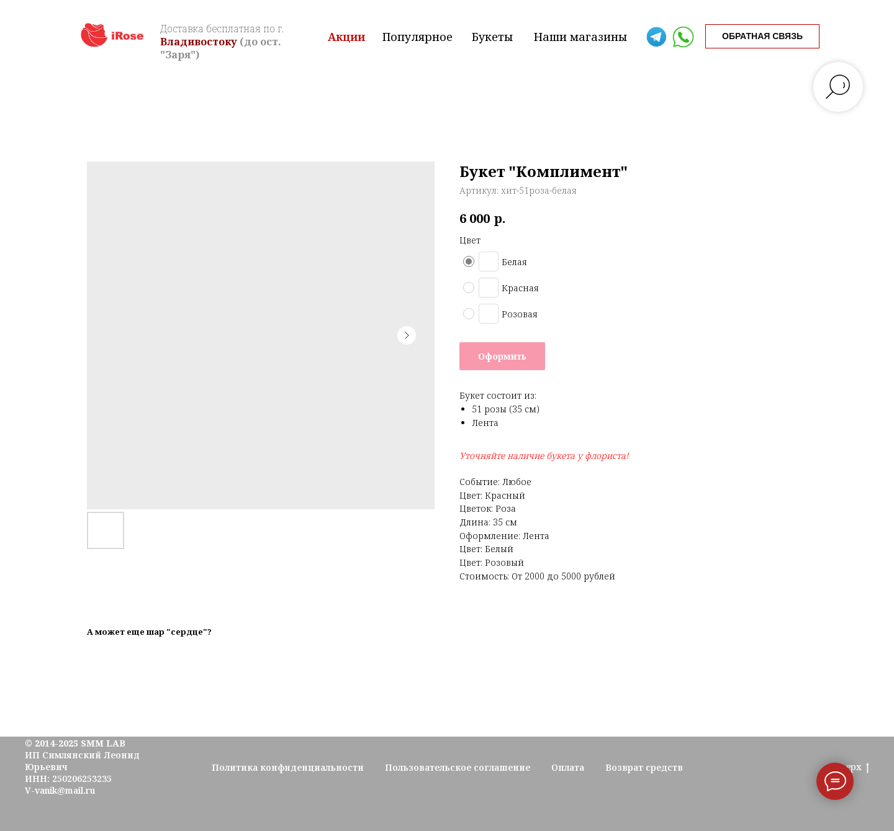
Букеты (492, 36)
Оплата (567, 767)
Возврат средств (644, 767)
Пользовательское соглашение (457, 767)
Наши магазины (580, 36)
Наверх (848, 767)
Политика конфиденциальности (288, 767)
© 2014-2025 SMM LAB (75, 743)
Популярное (417, 36)
